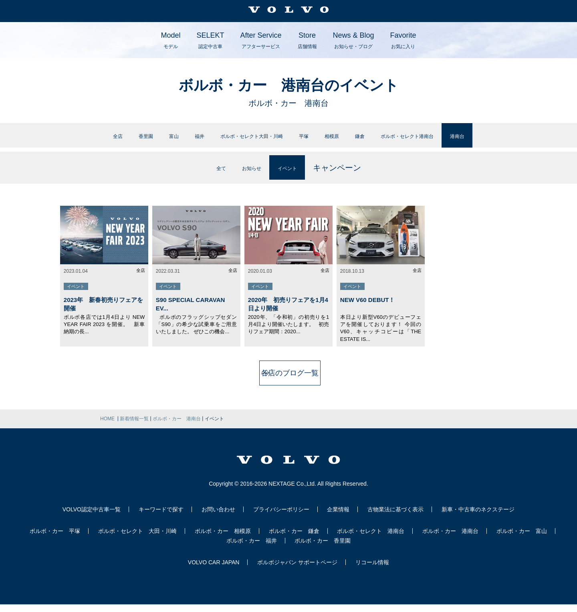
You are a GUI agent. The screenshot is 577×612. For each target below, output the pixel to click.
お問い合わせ (218, 517)
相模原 (345, 139)
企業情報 (338, 517)
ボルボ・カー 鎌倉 (294, 538)
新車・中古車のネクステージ (478, 517)
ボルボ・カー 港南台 (450, 538)
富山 (123, 139)
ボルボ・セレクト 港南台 (370, 538)
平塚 (309, 139)
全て (208, 175)
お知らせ (248, 175)
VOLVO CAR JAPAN (214, 570)
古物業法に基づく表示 (395, 517)
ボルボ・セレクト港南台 (450, 139)
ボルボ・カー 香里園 (323, 548)
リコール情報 (372, 570)
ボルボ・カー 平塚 (55, 538)
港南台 (523, 139)
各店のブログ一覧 (288, 381)
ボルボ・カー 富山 (521, 538)
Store (307, 40)
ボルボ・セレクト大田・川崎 (232, 139)
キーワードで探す (161, 517)
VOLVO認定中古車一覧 (92, 517)
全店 (50, 139)
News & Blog (353, 40)
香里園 (87, 139)
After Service (260, 40)
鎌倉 (382, 139)
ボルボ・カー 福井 (251, 548)
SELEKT (210, 40)
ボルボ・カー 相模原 (223, 538)
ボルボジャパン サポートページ (297, 570)
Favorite (403, 40)
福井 (156, 139)
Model (170, 40)
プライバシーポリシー (281, 517)
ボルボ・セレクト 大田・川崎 (137, 538)
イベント (297, 175)
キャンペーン (353, 175)
